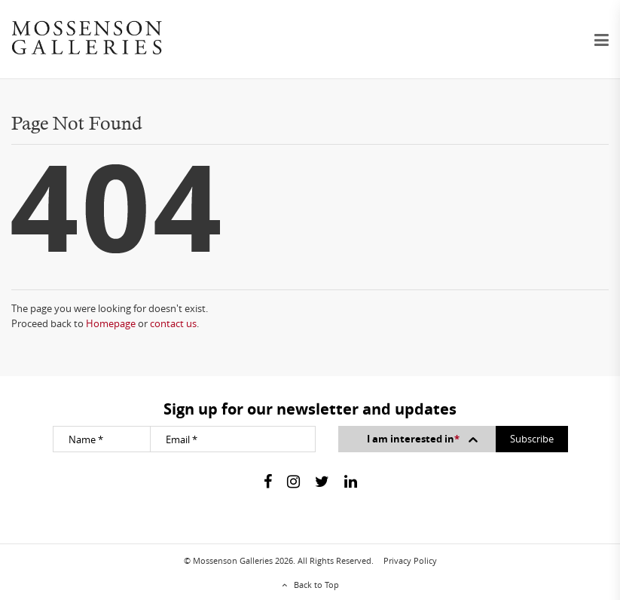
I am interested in (424, 439)
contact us (173, 323)
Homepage (111, 323)
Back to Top (316, 584)
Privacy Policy (410, 560)
